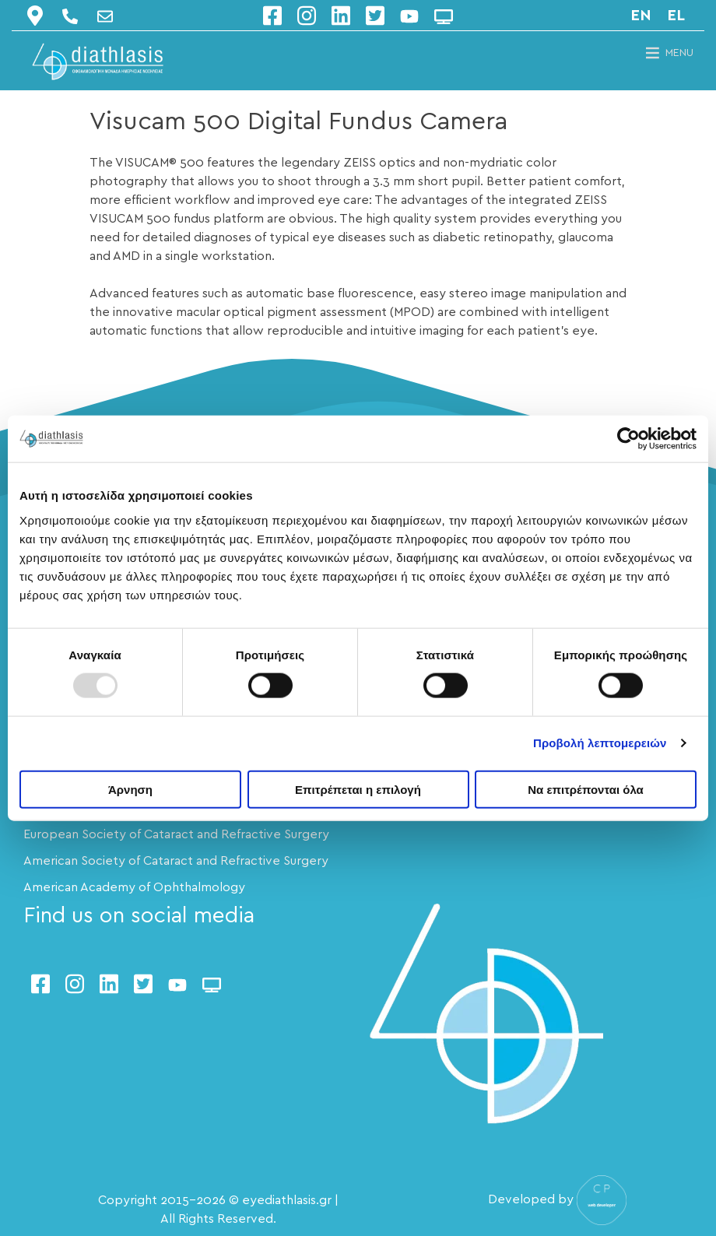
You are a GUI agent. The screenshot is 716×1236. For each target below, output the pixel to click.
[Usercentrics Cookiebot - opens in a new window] (628, 439)
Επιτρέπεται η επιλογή (358, 788)
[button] (679, 52)
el (676, 15)
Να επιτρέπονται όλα (586, 788)
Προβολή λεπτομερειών (600, 743)
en (640, 15)
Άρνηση (130, 788)
